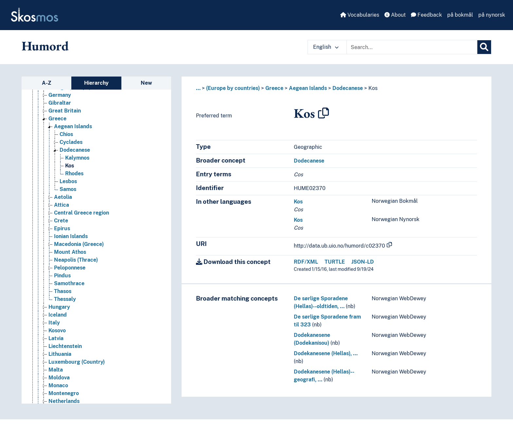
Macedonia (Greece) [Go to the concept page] (79, 244)
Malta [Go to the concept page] (55, 370)
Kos (373, 88)
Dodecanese (347, 88)
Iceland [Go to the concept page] (57, 315)
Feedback (426, 15)
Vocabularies (359, 15)
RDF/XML (306, 262)
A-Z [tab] (46, 83)
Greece (274, 88)
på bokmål (460, 15)
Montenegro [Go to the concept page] (63, 393)
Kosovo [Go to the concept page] (57, 330)
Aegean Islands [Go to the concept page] (73, 126)
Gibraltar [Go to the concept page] (59, 103)
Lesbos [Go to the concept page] (68, 181)
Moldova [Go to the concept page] (59, 377)
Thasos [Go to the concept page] (62, 291)
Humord (45, 45)
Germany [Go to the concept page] (59, 95)
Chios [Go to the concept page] (66, 134)
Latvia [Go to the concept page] (55, 338)
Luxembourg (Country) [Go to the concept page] (76, 362)
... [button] (198, 88)
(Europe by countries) (233, 88)
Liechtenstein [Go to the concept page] (65, 346)
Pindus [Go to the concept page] (62, 275)
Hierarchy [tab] (96, 83)
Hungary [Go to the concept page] (59, 307)
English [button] (326, 47)
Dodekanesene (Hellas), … (326, 353)
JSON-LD (362, 262)
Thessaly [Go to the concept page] (65, 299)
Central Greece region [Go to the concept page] (81, 213)
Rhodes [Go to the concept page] (74, 173)
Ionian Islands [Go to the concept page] (71, 236)
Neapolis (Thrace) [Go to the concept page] (76, 260)
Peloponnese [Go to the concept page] (69, 268)
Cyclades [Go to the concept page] (71, 142)
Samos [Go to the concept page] (68, 189)
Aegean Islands (308, 88)
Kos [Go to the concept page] (69, 166)
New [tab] (146, 83)
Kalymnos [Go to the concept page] (77, 158)
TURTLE (335, 262)
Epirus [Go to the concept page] (62, 228)
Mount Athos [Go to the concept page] (70, 252)
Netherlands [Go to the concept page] (64, 401)
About (395, 15)
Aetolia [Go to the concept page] (63, 197)
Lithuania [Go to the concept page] (59, 354)
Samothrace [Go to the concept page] (69, 283)
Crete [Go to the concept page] (61, 221)
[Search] (484, 47)
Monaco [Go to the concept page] (58, 385)
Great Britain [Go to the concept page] (64, 111)
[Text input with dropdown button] (411, 47)
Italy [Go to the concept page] (54, 323)
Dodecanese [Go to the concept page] (75, 150)
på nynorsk (491, 15)
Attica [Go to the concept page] (61, 205)
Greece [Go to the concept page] (57, 118)
